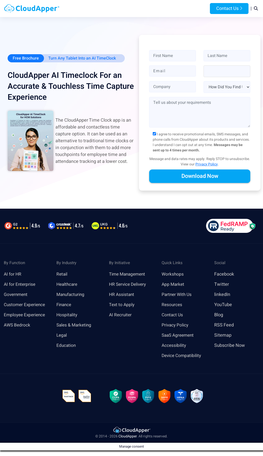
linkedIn (222, 294)
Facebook (224, 274)
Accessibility (175, 345)
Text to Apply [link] (122, 305)
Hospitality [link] (67, 315)
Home (80, 9)
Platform (124, 9)
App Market (173, 284)
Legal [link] (62, 335)
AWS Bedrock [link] (17, 325)
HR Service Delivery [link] (129, 284)
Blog (191, 9)
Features (149, 9)
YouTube (223, 305)
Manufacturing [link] (71, 294)
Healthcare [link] (67, 284)
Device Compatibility (183, 355)
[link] (131, 430)
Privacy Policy (206, 164)
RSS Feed (224, 325)
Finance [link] (64, 305)
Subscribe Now (229, 345)
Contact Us (229, 8)
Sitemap (222, 335)
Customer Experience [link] (26, 305)
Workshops (173, 274)
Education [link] (66, 345)
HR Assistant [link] (122, 294)
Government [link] (16, 294)
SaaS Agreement (179, 335)
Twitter (221, 284)
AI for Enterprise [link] (20, 284)
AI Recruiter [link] (121, 315)
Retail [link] (62, 274)
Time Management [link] (128, 274)
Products (99, 9)
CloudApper (127, 437)
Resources (171, 9)
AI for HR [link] (13, 274)
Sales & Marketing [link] (74, 325)
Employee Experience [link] (26, 315)
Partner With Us (177, 294)
